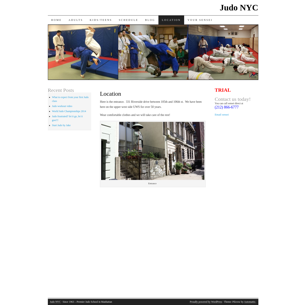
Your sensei (200, 20)
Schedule (128, 20)
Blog (150, 20)
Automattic (250, 301)
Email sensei (222, 114)
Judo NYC (239, 7)
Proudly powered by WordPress (206, 301)
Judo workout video (62, 106)
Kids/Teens (101, 20)
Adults (75, 20)
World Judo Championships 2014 (69, 111)
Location (171, 20)
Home (56, 20)
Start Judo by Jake (61, 125)
